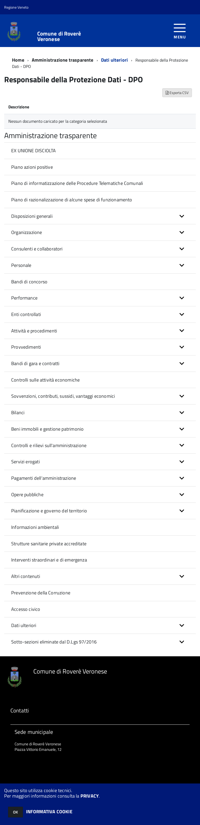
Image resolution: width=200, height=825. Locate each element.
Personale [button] (21, 265)
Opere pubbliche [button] (27, 494)
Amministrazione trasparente (62, 59)
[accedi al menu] (180, 31)
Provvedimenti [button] (26, 346)
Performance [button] (24, 297)
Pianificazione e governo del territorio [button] (49, 510)
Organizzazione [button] (26, 232)
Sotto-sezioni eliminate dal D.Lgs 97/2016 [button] (54, 641)
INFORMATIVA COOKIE (49, 811)
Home (18, 59)
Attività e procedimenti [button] (34, 330)
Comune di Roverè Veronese (59, 36)
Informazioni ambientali (35, 527)
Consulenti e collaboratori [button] (37, 248)
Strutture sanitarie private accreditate (48, 543)
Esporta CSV (177, 92)
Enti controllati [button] (26, 314)
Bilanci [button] (17, 412)
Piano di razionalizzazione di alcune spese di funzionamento (71, 199)
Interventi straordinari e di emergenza (49, 559)
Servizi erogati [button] (25, 461)
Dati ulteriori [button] (23, 625)
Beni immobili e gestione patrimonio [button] (47, 428)
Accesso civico (25, 609)
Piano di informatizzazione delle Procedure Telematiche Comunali (77, 183)
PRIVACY (89, 795)
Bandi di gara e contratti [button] (35, 363)
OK (15, 812)
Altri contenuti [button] (25, 576)
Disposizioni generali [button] (32, 216)
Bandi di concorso (29, 281)
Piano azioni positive (32, 167)
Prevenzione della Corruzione (40, 592)
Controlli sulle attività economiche (45, 379)
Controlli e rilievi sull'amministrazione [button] (48, 445)
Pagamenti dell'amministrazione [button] (43, 478)
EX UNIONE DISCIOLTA (33, 150)
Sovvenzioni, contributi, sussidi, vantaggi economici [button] (63, 396)
